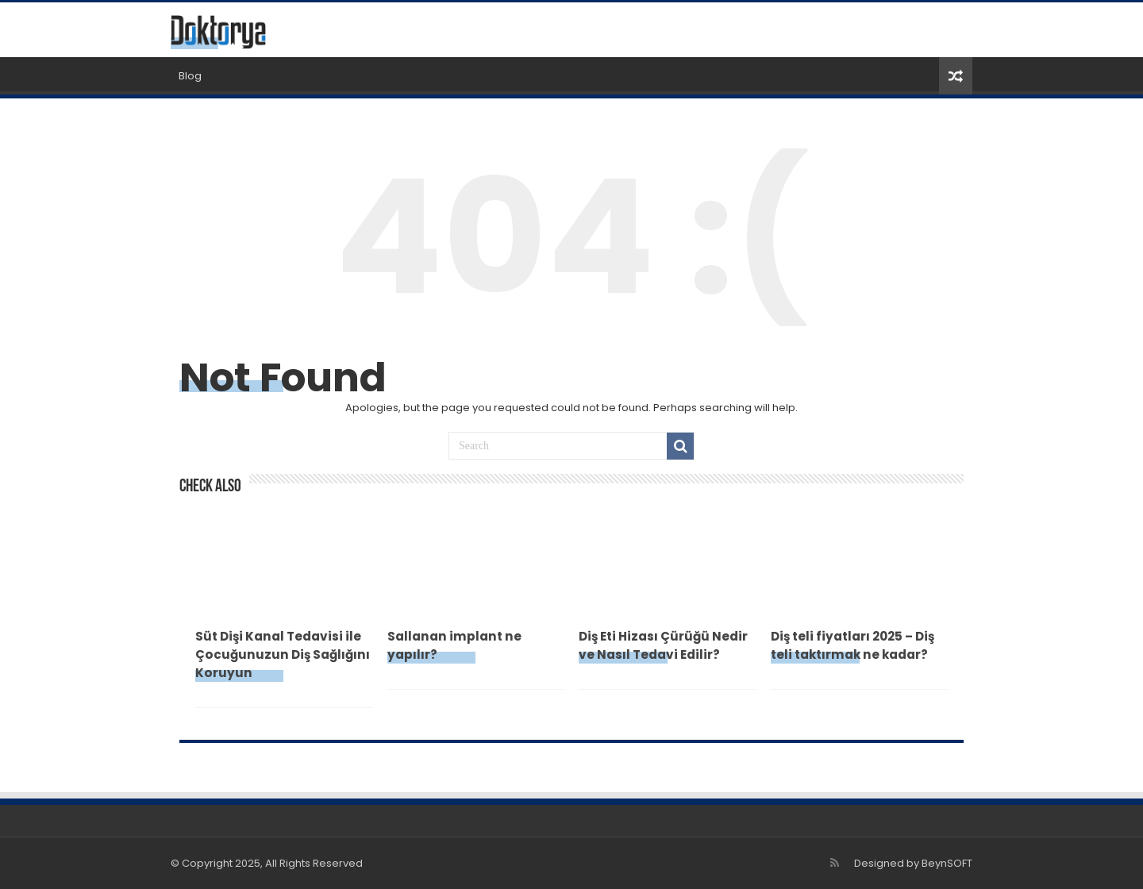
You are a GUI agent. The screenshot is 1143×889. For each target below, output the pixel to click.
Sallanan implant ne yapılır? (454, 645)
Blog (190, 75)
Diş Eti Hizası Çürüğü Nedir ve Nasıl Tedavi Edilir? (663, 645)
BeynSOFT (947, 863)
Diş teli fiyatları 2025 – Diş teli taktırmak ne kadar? (852, 645)
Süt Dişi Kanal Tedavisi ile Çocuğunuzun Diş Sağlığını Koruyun (282, 654)
